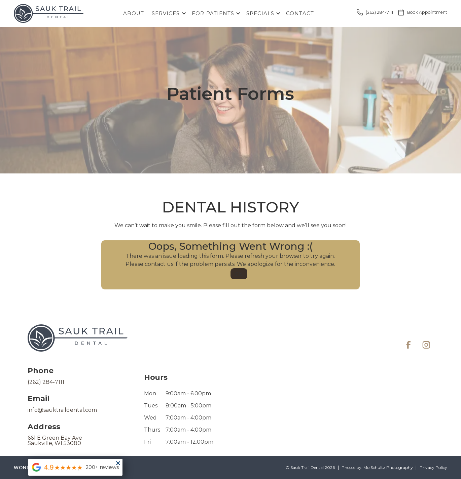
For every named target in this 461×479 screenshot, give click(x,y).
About (133, 13)
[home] (49, 13)
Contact (300, 13)
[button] (168, 13)
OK (238, 274)
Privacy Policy (433, 468)
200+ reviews (102, 467)
